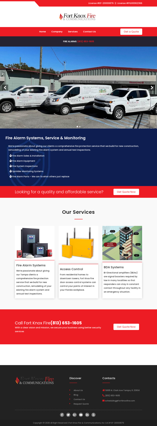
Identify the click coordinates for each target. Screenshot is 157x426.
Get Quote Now (126, 192)
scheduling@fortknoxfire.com (120, 400)
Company (57, 31)
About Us (78, 390)
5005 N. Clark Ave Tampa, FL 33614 (122, 390)
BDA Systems (114, 267)
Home (42, 31)
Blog (76, 394)
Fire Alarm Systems (31, 265)
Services (73, 31)
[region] (78, 88)
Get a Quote (131, 31)
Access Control (71, 269)
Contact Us (89, 31)
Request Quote (81, 404)
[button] (5, 88)
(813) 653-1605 (85, 41)
